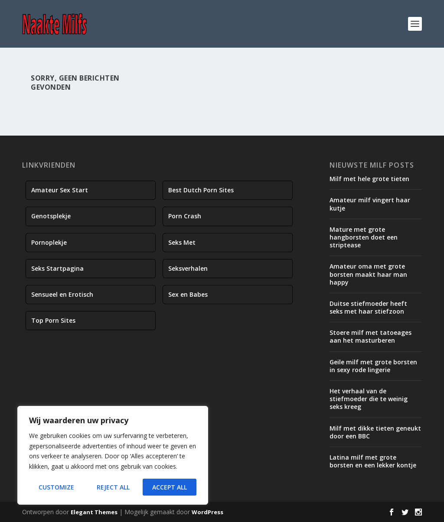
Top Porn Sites (53, 320)
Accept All (169, 487)
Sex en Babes (188, 294)
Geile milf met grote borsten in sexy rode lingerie (373, 366)
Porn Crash (184, 216)
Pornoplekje (49, 242)
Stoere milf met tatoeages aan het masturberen (370, 336)
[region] (112, 455)
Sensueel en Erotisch (62, 294)
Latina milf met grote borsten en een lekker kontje (373, 461)
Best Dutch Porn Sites (201, 190)
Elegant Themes (94, 512)
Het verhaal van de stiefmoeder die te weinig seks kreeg (369, 399)
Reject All (113, 487)
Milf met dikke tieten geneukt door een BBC (375, 432)
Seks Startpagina (57, 268)
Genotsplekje (51, 216)
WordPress (207, 512)
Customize (56, 487)
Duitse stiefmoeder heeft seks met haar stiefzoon (368, 307)
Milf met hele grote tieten (369, 179)
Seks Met (182, 242)
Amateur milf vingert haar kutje (370, 204)
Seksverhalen (188, 268)
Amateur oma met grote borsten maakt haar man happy (368, 274)
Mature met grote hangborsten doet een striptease (364, 237)
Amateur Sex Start (59, 190)
